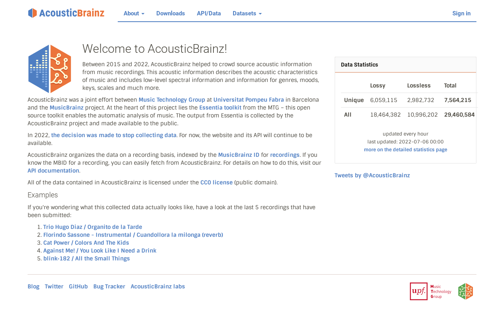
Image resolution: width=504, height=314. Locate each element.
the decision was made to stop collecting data (113, 135)
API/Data (209, 13)
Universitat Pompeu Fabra (248, 99)
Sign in (461, 13)
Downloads (170, 13)
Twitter (54, 286)
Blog (33, 286)
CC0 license (216, 182)
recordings (285, 154)
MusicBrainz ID (238, 154)
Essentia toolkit (220, 107)
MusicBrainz (66, 107)
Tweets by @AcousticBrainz (372, 175)
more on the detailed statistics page (405, 150)
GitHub (78, 286)
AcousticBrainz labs (158, 286)
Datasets (247, 13)
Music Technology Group (172, 99)
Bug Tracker (109, 286)
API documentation (53, 170)
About (134, 13)
